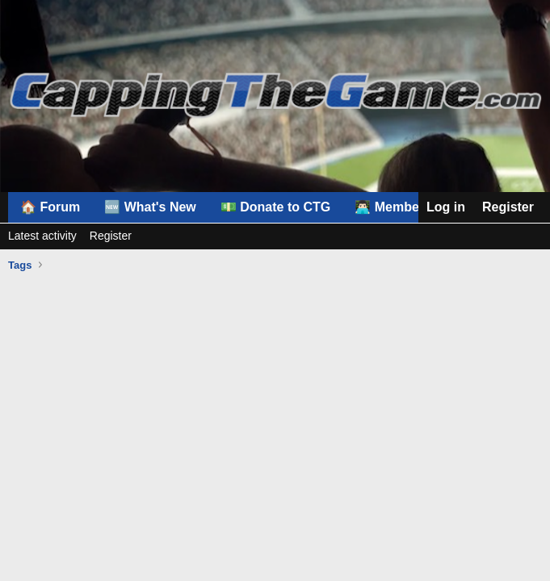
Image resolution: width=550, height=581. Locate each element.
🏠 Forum (50, 207)
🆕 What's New (150, 207)
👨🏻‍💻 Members (393, 207)
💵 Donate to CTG (275, 207)
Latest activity (42, 235)
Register (111, 235)
